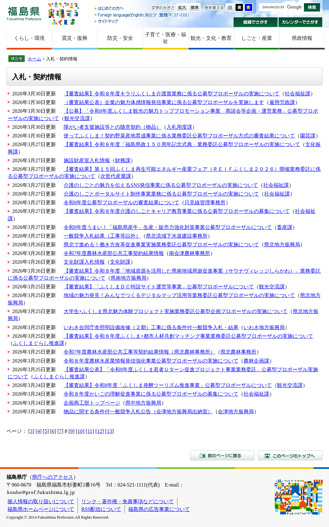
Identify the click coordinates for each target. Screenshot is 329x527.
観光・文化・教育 (211, 38)
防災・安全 (120, 38)
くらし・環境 (29, 38)
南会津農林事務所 (189, 253)
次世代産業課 (115, 176)
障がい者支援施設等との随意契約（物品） (112, 127)
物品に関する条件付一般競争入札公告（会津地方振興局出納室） (138, 411)
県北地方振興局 (282, 244)
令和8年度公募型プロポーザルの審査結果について (121, 202)
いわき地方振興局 (264, 327)
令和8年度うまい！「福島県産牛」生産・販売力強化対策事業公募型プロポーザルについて (168, 227)
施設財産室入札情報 (87, 160)
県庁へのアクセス (52, 477)
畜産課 (284, 227)
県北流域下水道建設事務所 (177, 236)
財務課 (122, 160)
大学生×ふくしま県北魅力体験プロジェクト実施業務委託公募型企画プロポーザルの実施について (176, 311)
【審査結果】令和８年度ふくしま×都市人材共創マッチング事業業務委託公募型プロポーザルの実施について (188, 336)
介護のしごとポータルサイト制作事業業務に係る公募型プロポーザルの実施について (161, 194)
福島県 (24, 13)
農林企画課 (256, 361)
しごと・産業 (256, 38)
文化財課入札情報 (84, 262)
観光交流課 (77, 118)
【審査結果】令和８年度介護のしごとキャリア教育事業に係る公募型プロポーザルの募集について (177, 211)
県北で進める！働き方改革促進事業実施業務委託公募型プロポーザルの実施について (161, 244)
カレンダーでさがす (301, 22)
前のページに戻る (222, 455)
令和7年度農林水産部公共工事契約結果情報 (114, 253)
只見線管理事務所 (205, 202)
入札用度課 (179, 127)
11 (89, 431)
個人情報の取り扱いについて (40, 501)
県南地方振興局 (129, 278)
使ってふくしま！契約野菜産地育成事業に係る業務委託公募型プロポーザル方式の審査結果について (179, 135)
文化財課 (120, 262)
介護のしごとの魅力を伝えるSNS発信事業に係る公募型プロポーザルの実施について (161, 185)
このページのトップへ (290, 455)
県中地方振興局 (143, 403)
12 (99, 431)
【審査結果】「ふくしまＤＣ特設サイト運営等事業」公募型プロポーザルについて (159, 286)
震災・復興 (74, 38)
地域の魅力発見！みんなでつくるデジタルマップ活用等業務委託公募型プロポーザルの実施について (179, 295)
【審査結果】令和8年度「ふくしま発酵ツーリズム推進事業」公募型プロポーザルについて (168, 385)
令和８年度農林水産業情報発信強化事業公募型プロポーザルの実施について (151, 361)
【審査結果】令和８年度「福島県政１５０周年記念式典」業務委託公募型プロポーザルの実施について (182, 144)
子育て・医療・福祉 (165, 38)
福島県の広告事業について (159, 509)
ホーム (34, 58)
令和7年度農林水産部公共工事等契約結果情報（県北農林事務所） (139, 352)
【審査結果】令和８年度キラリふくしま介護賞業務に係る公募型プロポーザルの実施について (172, 93)
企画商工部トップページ (92, 403)
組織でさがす (256, 22)
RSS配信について (101, 509)
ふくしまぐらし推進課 (38, 343)
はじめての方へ (142, 9)
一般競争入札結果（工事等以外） (102, 236)
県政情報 (302, 38)
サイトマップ (142, 21)
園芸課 (308, 135)
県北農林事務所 (238, 352)
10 (80, 431)
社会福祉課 (297, 93)
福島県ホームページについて (40, 509)
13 (109, 431)
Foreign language (142, 15)
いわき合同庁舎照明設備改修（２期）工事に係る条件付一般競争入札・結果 (151, 327)
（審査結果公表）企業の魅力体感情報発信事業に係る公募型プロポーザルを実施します (164, 102)
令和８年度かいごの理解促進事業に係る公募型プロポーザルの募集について (151, 394)
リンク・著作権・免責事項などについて (127, 501)
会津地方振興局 (236, 411)
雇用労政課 (282, 102)
